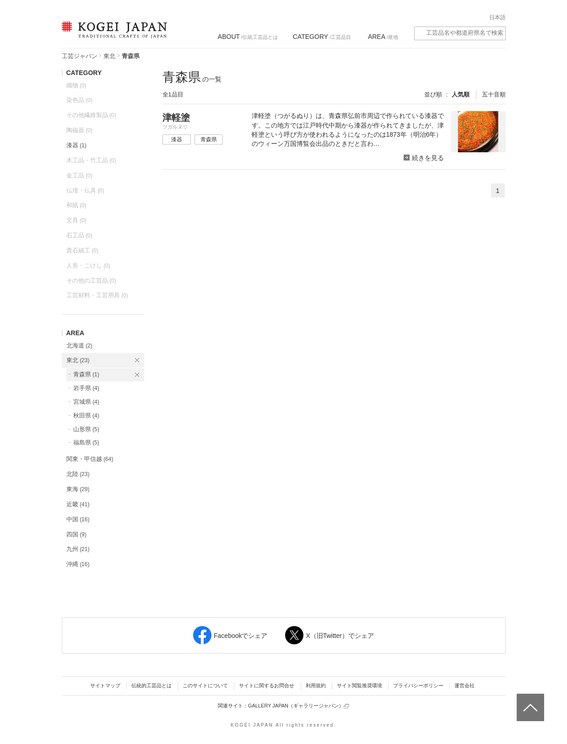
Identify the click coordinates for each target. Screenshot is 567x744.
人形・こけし (88, 265)
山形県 (86, 429)
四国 (76, 534)
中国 (78, 519)
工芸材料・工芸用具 (97, 295)
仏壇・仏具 (85, 190)
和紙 (76, 205)
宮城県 (86, 401)
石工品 (79, 235)
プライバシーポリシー (418, 685)
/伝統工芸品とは (248, 36)
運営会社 (464, 685)
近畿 (78, 504)
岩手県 (86, 388)
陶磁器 (79, 130)
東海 (78, 489)
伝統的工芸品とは (151, 685)
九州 (78, 549)
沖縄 (78, 564)
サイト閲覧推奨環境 (359, 685)
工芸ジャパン (79, 56)
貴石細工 (82, 250)
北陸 (78, 474)
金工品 (79, 175)
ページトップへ (529, 700)
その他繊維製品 (91, 115)
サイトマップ (105, 685)
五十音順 (494, 94)
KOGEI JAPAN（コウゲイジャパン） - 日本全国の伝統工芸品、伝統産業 (112, 35)
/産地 (383, 36)
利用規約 (316, 685)
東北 (109, 56)
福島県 (86, 442)
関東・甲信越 (89, 458)
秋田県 (86, 415)
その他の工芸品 (91, 280)
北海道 (79, 345)
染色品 (79, 99)
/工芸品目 (322, 36)
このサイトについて (205, 685)
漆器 (76, 145)
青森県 (86, 374)
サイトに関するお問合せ (266, 685)
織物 (76, 85)
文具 (76, 220)
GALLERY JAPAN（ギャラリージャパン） (298, 706)
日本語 (497, 17)
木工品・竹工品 (91, 160)
